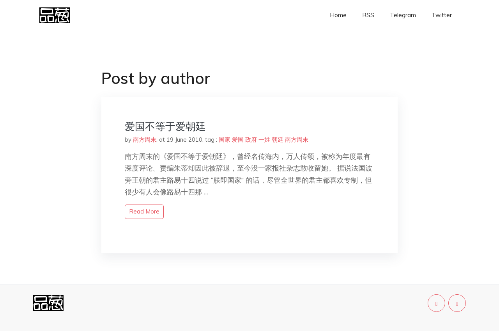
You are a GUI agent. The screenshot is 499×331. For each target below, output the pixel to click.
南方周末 (144, 139)
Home (338, 15)
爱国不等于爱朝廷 (165, 126)
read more (144, 211)
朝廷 (277, 139)
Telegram (403, 15)
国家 (224, 139)
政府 (251, 139)
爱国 (238, 139)
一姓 (264, 139)
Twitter (442, 15)
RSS (368, 15)
